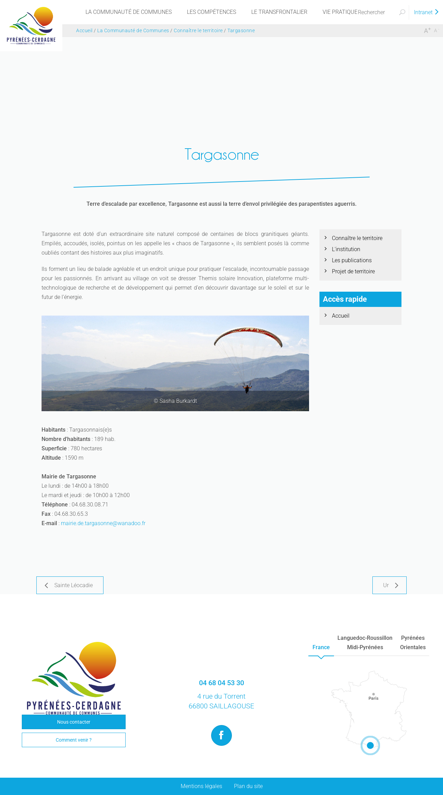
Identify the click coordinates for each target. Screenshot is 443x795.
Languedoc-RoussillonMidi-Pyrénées (364, 643)
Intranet (427, 12)
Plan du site (248, 786)
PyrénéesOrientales (413, 643)
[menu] (129, 12)
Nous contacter (73, 722)
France (321, 647)
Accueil (341, 315)
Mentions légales (201, 786)
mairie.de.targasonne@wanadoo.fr (103, 523)
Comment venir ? (74, 740)
